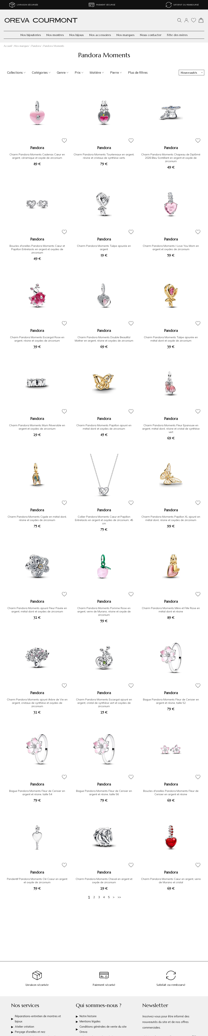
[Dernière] (119, 897)
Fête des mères (177, 35)
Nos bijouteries (31, 35)
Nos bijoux (76, 35)
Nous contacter (150, 35)
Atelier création (25, 1024)
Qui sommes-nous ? (98, 1001)
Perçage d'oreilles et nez (31, 1029)
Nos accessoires (100, 35)
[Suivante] (114, 897)
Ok (194, 1033)
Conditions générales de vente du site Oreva (104, 1026)
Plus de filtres (138, 72)
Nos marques (125, 35)
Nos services (25, 1001)
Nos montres (55, 35)
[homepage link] (41, 20)
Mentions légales (91, 1018)
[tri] (191, 72)
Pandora (36, 46)
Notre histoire (88, 1012)
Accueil (8, 46)
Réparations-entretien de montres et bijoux (39, 1015)
